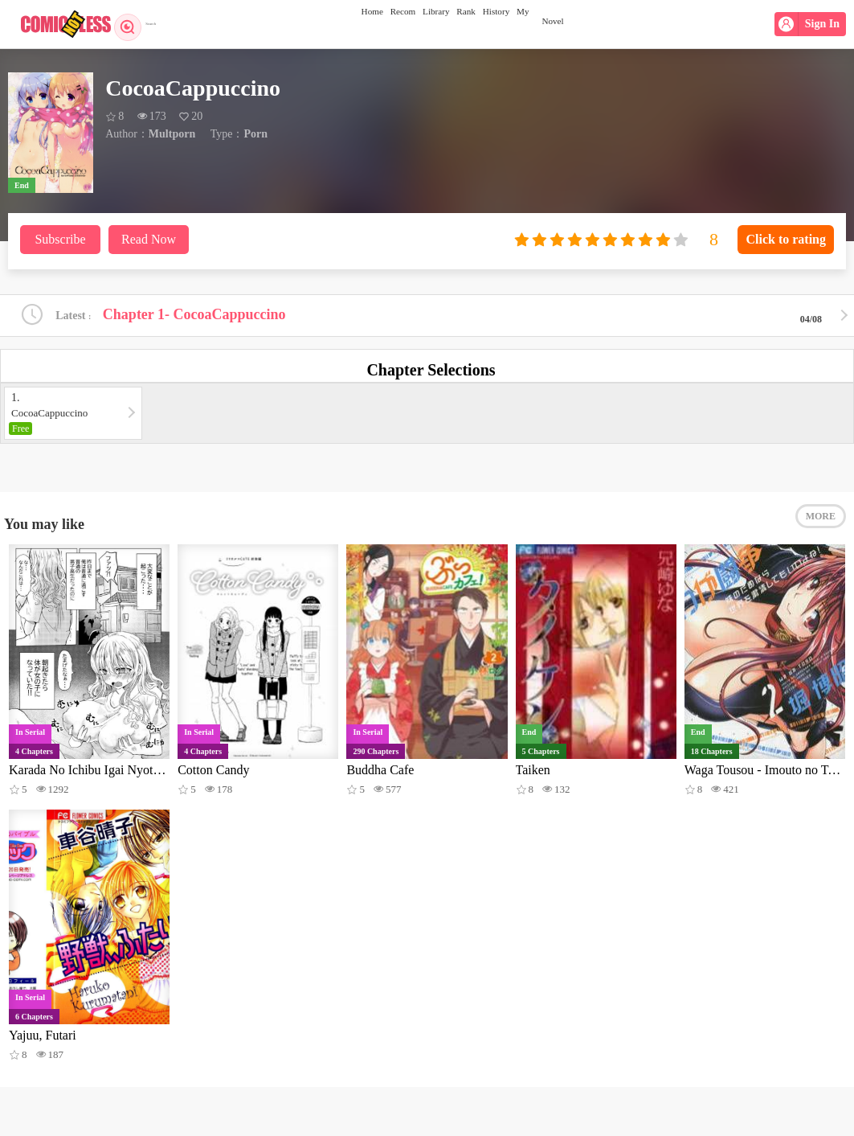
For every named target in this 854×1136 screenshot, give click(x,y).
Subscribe (60, 239)
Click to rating (786, 239)
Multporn (172, 134)
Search (142, 24)
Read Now (148, 239)
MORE (821, 530)
